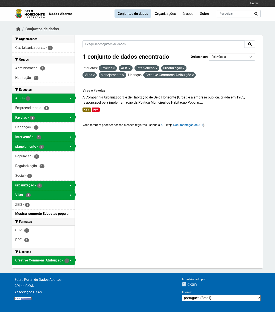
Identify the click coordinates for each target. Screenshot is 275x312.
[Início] (18, 29)
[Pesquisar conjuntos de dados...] (239, 13)
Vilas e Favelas (93, 90)
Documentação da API (188, 125)
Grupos (188, 14)
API (163, 125)
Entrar (254, 3)
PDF (95, 109)
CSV (86, 109)
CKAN (189, 284)
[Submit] (256, 13)
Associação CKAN (28, 292)
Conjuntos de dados (133, 14)
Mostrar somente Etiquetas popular (42, 214)
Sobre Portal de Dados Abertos (37, 280)
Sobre (204, 14)
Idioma (186, 292)
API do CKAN (24, 286)
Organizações (165, 14)
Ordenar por (199, 56)
